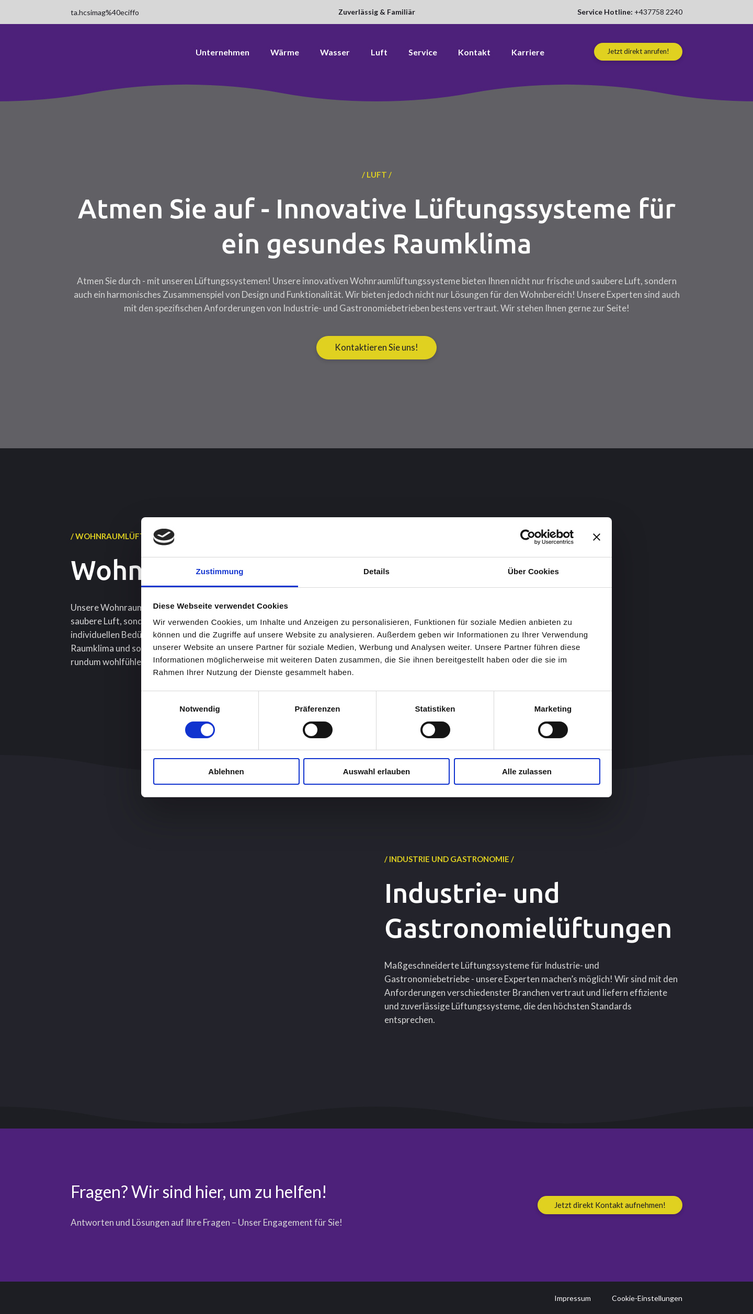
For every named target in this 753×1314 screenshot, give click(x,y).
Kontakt (474, 52)
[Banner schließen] (596, 537)
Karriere (527, 52)
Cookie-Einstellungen (647, 1298)
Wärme (284, 52)
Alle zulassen (527, 771)
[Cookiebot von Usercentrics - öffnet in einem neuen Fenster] (528, 537)
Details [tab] (376, 571)
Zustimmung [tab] (220, 571)
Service (422, 52)
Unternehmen (222, 52)
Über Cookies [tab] (533, 571)
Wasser (335, 52)
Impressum (572, 1298)
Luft (379, 52)
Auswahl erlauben (376, 771)
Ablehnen (226, 771)
